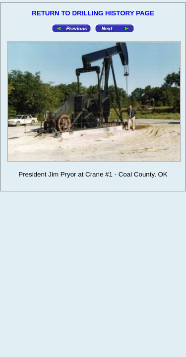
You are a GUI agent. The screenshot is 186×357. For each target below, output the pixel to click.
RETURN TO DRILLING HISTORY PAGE (93, 13)
